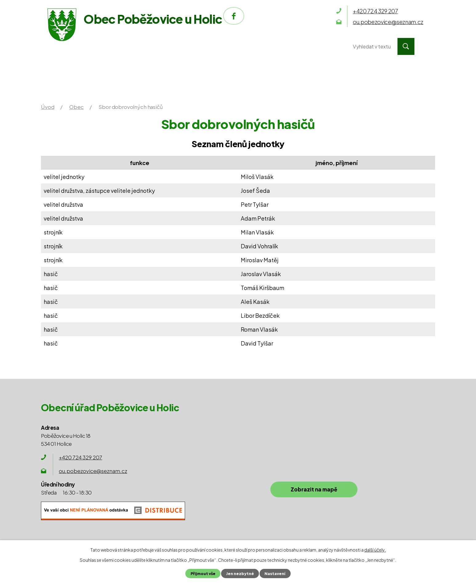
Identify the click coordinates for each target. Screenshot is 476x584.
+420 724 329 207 (80, 457)
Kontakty (308, 46)
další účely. (375, 550)
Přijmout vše (203, 573)
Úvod (78, 46)
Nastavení (274, 573)
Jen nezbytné (240, 573)
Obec (200, 46)
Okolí (250, 46)
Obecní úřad (140, 46)
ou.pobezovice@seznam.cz (93, 470)
